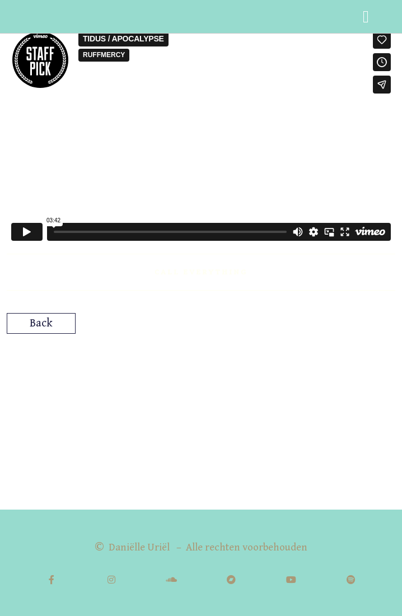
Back (41, 323)
